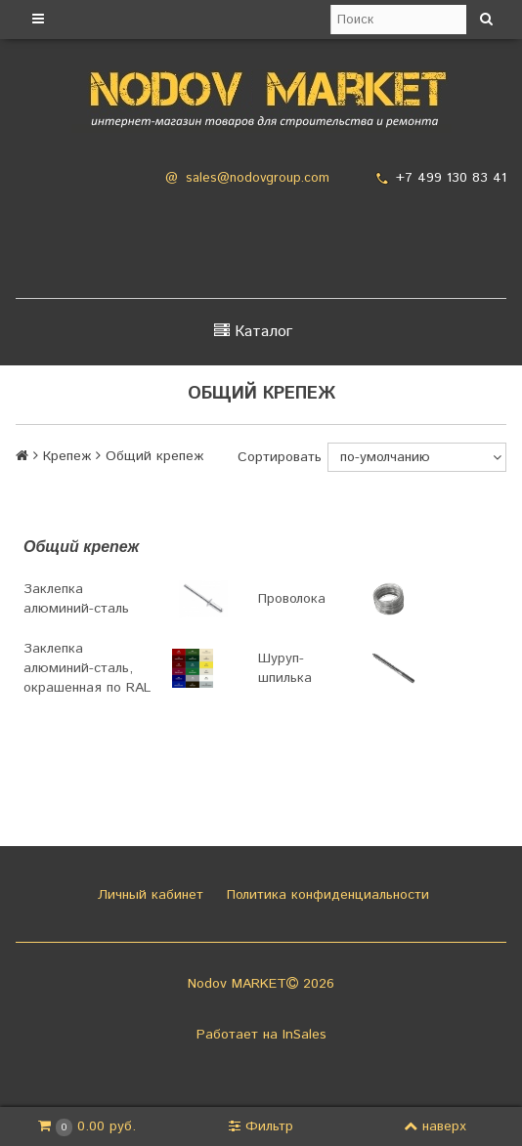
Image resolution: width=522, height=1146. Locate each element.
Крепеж (67, 456)
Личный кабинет (148, 895)
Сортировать (280, 457)
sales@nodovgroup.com (257, 178)
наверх (435, 1126)
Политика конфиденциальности (325, 895)
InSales (304, 1034)
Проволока (292, 599)
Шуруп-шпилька (285, 668)
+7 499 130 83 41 (451, 178)
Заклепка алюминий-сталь (76, 598)
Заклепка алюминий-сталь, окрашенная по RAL (87, 668)
